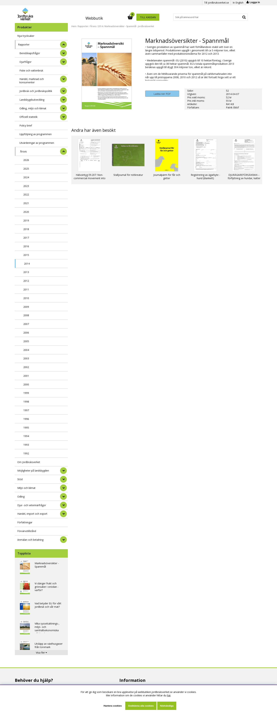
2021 (26, 203)
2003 (26, 358)
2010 (26, 298)
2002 (26, 367)
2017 (26, 237)
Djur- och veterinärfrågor (31, 505)
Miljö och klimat (26, 488)
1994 (26, 436)
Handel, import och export (32, 513)
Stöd (20, 479)
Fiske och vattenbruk (31, 70)
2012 (26, 280)
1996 (26, 419)
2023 (26, 186)
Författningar (24, 522)
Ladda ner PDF (162, 94)
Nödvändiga (166, 705)
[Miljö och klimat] (63, 487)
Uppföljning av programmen (35, 134)
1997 (26, 410)
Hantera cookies (113, 705)
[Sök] (154, 17)
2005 (26, 341)
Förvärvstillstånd (26, 531)
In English (238, 2)
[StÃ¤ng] (63, 44)
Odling (21, 496)
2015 (26, 255)
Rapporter (24, 44)
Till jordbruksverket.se (216, 2)
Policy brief (25, 125)
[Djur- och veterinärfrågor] (63, 505)
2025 (26, 168)
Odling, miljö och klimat (32, 108)
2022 (26, 194)
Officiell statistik (28, 116)
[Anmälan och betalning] (63, 539)
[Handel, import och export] (63, 513)
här (169, 695)
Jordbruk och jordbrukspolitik (35, 91)
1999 (26, 393)
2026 (26, 160)
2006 (26, 332)
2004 (26, 350)
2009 (26, 306)
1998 (26, 401)
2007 (26, 324)
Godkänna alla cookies (141, 705)
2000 (26, 384)
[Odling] (63, 496)
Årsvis (23, 151)
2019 (26, 220)
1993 (26, 444)
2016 (26, 246)
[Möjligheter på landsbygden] (63, 470)
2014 (27, 263)
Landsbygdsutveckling (31, 99)
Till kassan (236, 17)
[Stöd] (63, 479)
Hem (73, 26)
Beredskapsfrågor (29, 53)
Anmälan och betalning (30, 539)
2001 (26, 375)
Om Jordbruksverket (28, 462)
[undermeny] (63, 53)
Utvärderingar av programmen (36, 142)
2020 (26, 211)
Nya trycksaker (25, 35)
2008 (26, 315)
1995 (26, 427)
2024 (26, 177)
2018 (26, 229)
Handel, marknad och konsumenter (31, 80)
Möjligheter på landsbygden (33, 470)
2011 (26, 289)
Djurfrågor (25, 61)
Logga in (255, 2)
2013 (26, 272)
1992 (26, 453)
